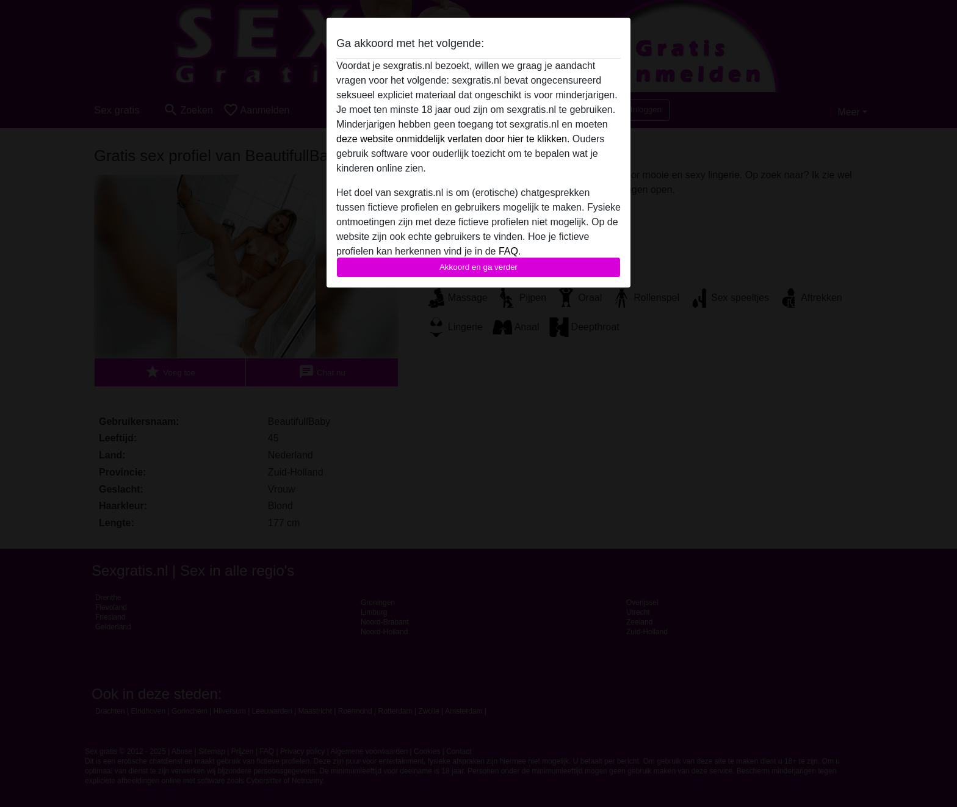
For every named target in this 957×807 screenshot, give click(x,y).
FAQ (508, 251)
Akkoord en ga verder (478, 267)
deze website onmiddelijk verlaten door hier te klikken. (452, 139)
